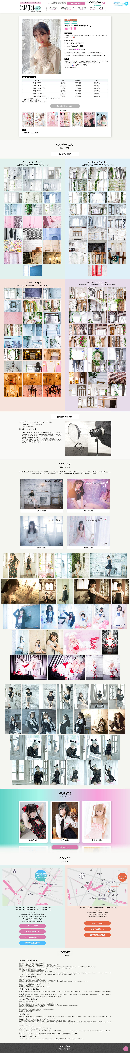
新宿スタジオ (70, 20)
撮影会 (70, 23)
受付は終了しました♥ (65, 106)
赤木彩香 (26, 132)
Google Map (32, 926)
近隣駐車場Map (32, 931)
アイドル (35, 132)
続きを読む (65, 847)
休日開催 (70, 21)
